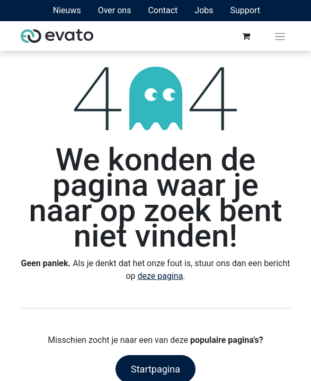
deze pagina (160, 276)
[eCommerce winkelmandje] (245, 36)
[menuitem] (67, 10)
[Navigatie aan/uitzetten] (280, 36)
